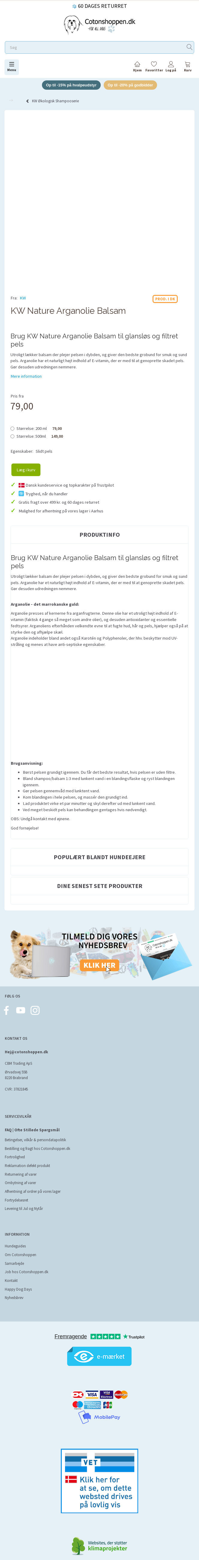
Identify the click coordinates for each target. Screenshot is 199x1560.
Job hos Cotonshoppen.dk (26, 1272)
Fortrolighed (15, 1157)
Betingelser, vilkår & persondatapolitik (35, 1140)
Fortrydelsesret (16, 1200)
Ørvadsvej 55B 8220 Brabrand (16, 1075)
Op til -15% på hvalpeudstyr (71, 85)
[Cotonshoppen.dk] (99, 24)
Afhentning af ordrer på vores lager (33, 1191)
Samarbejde (14, 1263)
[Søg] (190, 47)
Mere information (26, 376)
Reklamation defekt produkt (27, 1165)
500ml (39, 436)
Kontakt (11, 1280)
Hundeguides (15, 1246)
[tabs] (188, 67)
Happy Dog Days (18, 1289)
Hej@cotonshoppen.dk (26, 1051)
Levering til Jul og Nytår (24, 1208)
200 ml (39, 428)
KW (23, 298)
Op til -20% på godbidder (131, 85)
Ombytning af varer (20, 1183)
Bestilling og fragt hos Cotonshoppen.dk (37, 1148)
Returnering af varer (21, 1174)
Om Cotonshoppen (20, 1254)
